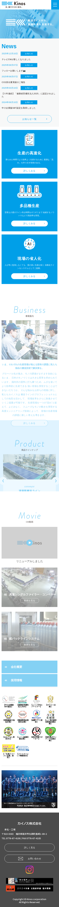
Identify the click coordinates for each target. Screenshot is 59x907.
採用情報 (16, 691)
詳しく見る (29, 847)
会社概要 (16, 677)
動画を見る (29, 611)
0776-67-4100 (13, 838)
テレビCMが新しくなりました (16, 59)
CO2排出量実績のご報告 (13, 82)
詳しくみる (29, 171)
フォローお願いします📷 (14, 71)
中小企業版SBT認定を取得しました (19, 108)
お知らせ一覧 (29, 119)
